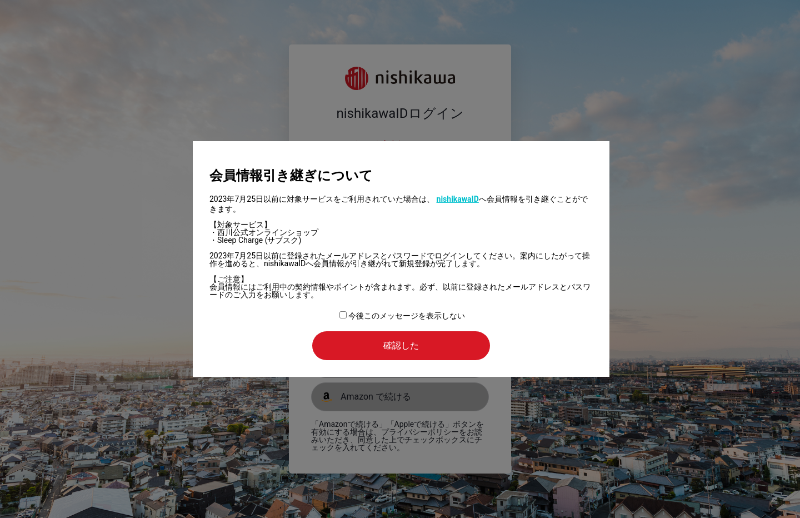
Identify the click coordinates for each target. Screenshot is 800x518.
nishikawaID (458, 199)
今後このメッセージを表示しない (402, 315)
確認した (401, 345)
